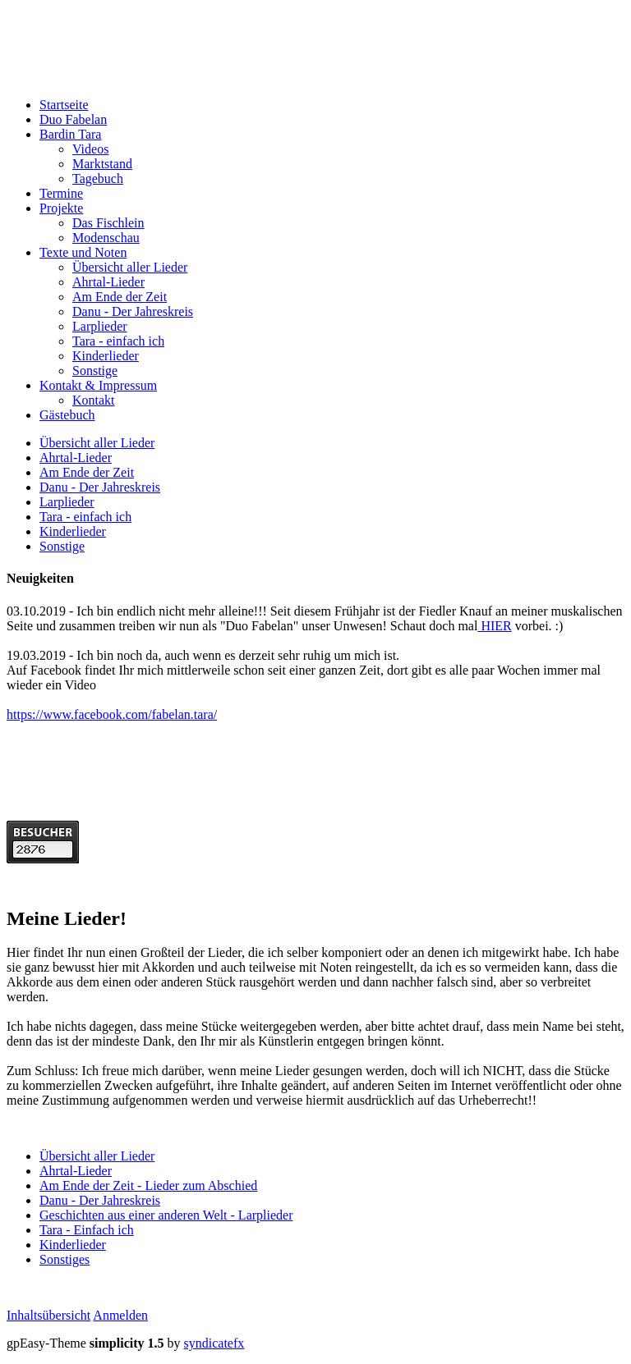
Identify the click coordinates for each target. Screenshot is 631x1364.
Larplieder (99, 326)
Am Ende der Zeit (119, 297)
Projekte (61, 208)
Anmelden (120, 1315)
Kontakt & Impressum (98, 385)
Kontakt (93, 400)
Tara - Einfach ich (86, 1230)
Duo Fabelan (73, 119)
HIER (494, 626)
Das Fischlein (108, 223)
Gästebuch (67, 415)
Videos (90, 149)
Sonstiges (64, 1259)
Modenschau (106, 238)
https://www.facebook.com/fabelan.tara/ (112, 714)
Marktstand (102, 164)
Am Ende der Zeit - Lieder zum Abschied (148, 1185)
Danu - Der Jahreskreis (132, 311)
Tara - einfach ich (118, 341)
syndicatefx (214, 1343)
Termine (61, 193)
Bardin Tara (70, 134)
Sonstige (94, 371)
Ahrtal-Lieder (108, 282)
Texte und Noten (83, 252)
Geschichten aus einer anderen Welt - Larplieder (166, 1215)
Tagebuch (97, 178)
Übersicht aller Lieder (129, 267)
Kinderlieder (105, 356)
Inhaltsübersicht (48, 1315)
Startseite (64, 105)
